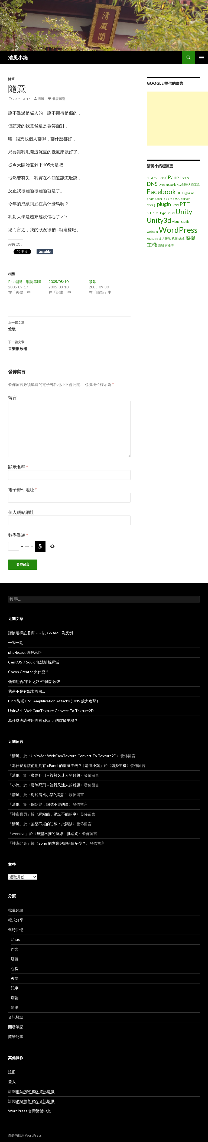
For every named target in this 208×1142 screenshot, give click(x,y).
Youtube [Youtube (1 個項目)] (152, 238)
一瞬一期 (15, 642)
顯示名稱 (18, 466)
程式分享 (15, 920)
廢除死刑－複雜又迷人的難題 (55, 775)
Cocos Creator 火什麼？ (28, 671)
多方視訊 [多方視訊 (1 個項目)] (165, 238)
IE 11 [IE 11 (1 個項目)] (166, 198)
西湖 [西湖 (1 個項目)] (161, 245)
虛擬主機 (118, 765)
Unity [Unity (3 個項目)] (184, 211)
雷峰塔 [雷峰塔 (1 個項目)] (169, 245)
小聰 (16, 785)
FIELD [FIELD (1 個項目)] (180, 193)
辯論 (14, 997)
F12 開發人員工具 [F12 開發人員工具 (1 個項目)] (188, 184)
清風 (41, 99)
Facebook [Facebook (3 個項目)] (161, 192)
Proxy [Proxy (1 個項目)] (175, 205)
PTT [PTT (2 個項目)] (185, 204)
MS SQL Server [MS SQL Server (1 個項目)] (180, 198)
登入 (12, 1081)
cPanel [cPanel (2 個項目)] (173, 177)
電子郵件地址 (22, 489)
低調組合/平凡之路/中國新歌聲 (34, 681)
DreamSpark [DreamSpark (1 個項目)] (167, 184)
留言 (12, 397)
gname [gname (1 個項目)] (190, 193)
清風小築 (18, 57)
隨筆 (11, 79)
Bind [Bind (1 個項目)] (150, 178)
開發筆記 (15, 1027)
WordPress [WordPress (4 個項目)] (178, 229)
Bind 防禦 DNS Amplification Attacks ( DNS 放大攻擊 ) (53, 701)
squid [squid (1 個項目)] (171, 213)
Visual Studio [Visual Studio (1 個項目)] (180, 221)
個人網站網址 (21, 512)
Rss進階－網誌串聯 (24, 281)
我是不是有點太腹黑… (26, 691)
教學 (14, 978)
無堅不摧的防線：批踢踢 (52, 823)
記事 (14, 988)
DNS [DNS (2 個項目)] (152, 184)
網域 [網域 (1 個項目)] (181, 238)
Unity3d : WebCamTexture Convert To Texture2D (51, 710)
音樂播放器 (69, 345)
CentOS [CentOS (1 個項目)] (159, 178)
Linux (15, 939)
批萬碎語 (15, 910)
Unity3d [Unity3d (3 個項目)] (159, 220)
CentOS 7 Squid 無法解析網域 (33, 662)
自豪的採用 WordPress (25, 1135)
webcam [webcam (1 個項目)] (152, 231)
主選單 (201, 57)
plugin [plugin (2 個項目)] (164, 204)
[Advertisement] (177, 119)
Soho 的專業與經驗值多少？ (62, 843)
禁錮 (92, 281)
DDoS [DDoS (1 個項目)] (185, 178)
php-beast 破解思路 (25, 652)
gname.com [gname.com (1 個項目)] (154, 198)
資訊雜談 (15, 1017)
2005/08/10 (58, 281)
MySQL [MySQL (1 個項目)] (151, 205)
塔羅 (14, 958)
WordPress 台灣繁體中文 (29, 1111)
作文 (14, 949)
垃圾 (69, 325)
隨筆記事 (15, 1036)
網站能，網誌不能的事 (50, 804)
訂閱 (31, 1091)
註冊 (12, 1072)
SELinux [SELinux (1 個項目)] (152, 213)
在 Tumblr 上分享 (45, 251)
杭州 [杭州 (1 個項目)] (175, 238)
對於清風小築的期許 (48, 794)
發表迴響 (58, 99)
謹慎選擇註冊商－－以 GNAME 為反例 (40, 633)
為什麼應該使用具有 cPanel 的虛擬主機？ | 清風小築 (56, 765)
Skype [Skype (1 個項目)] (162, 213)
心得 (14, 968)
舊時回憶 (15, 929)
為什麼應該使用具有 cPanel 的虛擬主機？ (43, 720)
